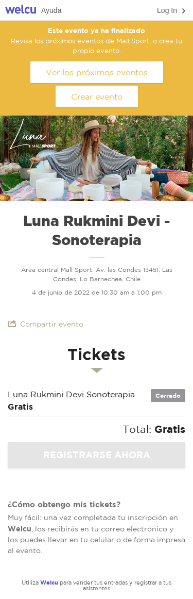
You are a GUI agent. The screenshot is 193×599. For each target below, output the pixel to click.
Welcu (20, 10)
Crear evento (96, 96)
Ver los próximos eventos (97, 72)
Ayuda (51, 10)
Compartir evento (45, 323)
